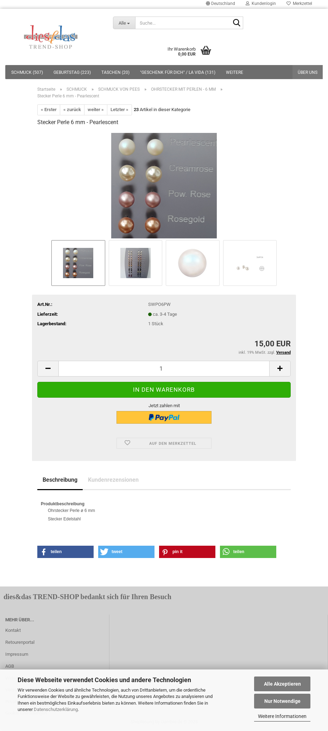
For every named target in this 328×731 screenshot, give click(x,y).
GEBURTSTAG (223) (72, 72)
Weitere (234, 72)
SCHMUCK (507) (27, 72)
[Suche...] (124, 23)
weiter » (96, 109)
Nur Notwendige (282, 701)
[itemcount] (164, 369)
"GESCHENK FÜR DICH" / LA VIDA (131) (177, 72)
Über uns (307, 72)
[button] (65, 552)
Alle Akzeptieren (282, 684)
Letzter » (119, 109)
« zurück (72, 109)
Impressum (16, 654)
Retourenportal (19, 642)
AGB (9, 666)
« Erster (49, 109)
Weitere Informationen (282, 716)
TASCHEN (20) (115, 72)
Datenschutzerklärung (56, 709)
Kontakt (13, 630)
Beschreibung (60, 479)
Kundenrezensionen (113, 479)
